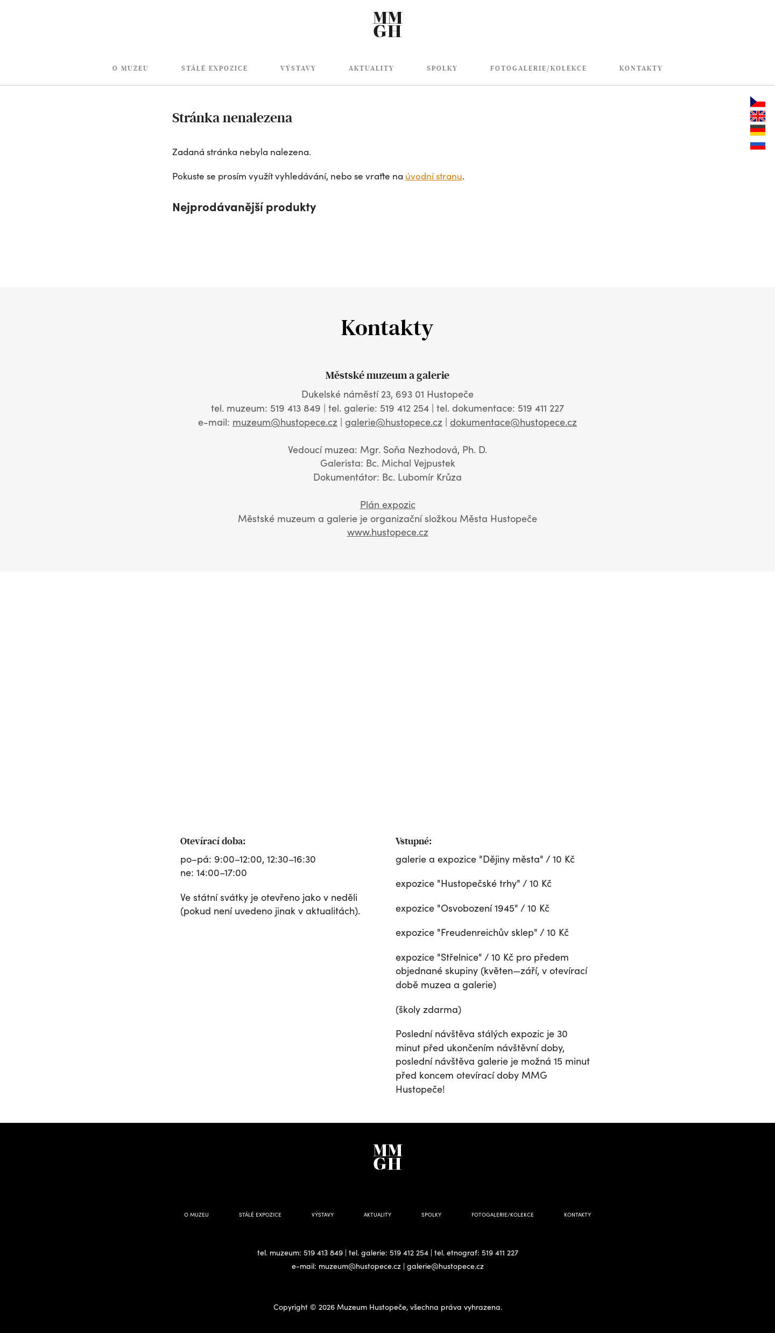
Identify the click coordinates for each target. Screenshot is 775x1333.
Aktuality (371, 68)
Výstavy (298, 68)
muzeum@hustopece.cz (284, 421)
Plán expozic (387, 504)
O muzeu (130, 68)
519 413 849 (323, 1252)
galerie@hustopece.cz (393, 421)
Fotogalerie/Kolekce (538, 68)
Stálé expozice (214, 68)
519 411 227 (500, 1252)
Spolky (442, 68)
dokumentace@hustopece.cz (513, 421)
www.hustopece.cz (387, 531)
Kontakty (641, 68)
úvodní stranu (433, 176)
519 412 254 (409, 1252)
